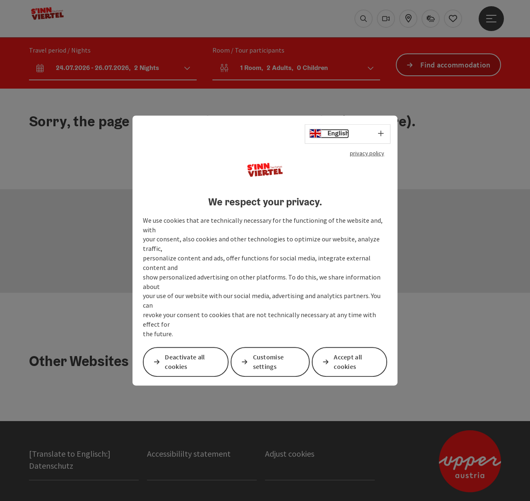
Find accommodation (455, 65)
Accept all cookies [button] (348, 362)
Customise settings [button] (268, 362)
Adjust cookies (289, 453)
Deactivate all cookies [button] (185, 362)
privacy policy (367, 153)
